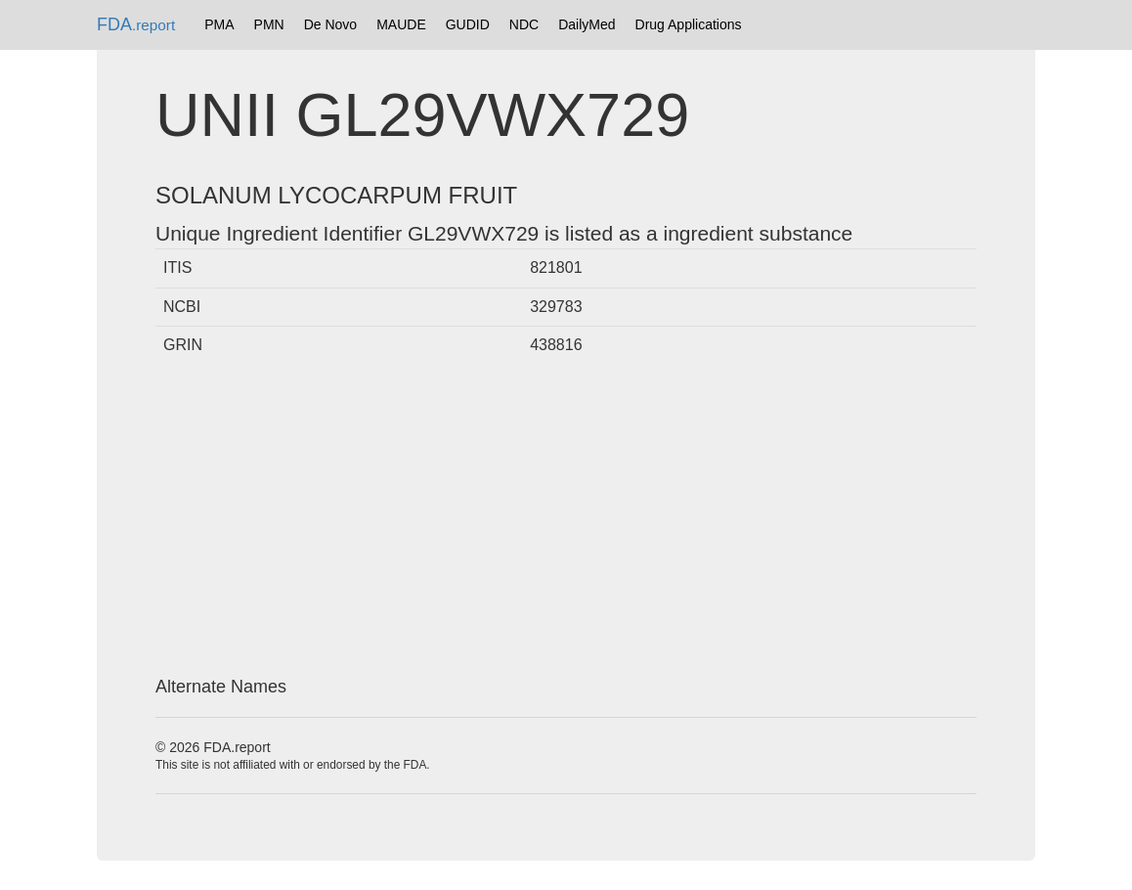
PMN (269, 24)
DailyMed (586, 24)
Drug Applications (688, 24)
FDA (136, 24)
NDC (524, 24)
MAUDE (401, 24)
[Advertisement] (566, 521)
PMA (219, 24)
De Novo (330, 24)
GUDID (468, 24)
